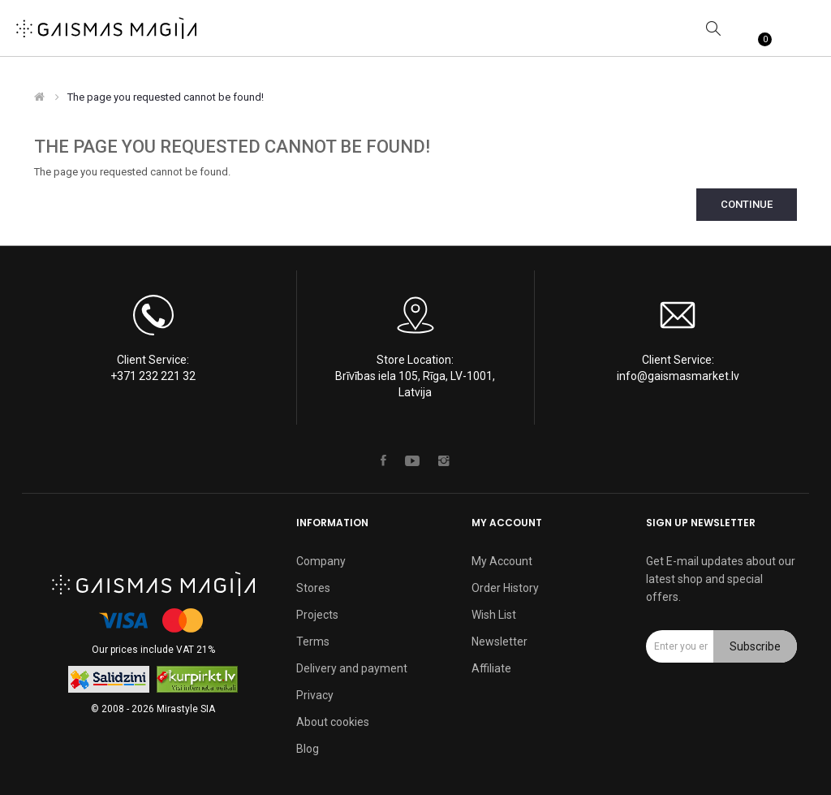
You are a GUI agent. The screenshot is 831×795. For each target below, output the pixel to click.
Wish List (493, 614)
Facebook (383, 460)
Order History (505, 587)
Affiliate (491, 668)
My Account (501, 561)
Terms (312, 641)
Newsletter (499, 641)
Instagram (444, 460)
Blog (307, 748)
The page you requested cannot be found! (165, 97)
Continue (747, 204)
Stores (313, 587)
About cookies (332, 721)
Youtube (412, 460)
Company (321, 561)
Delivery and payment (351, 668)
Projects (317, 614)
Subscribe (755, 646)
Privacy (315, 695)
